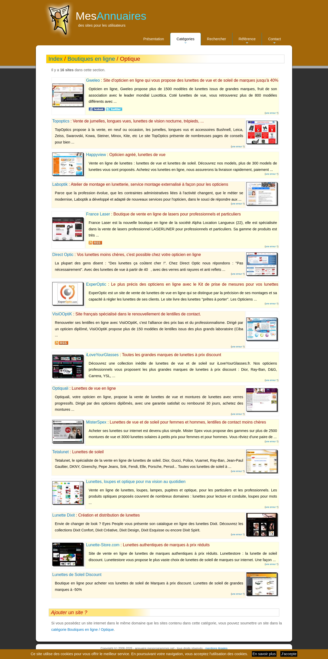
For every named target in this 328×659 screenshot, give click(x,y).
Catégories (185, 41)
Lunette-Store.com (102, 545)
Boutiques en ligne (91, 59)
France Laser (98, 214)
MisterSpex (96, 422)
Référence (247, 41)
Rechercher (216, 39)
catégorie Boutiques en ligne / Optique (82, 629)
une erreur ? (271, 113)
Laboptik (60, 184)
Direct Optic (63, 254)
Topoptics (60, 121)
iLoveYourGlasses (102, 355)
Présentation (153, 39)
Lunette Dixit (63, 515)
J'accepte (288, 654)
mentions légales (216, 648)
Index (55, 59)
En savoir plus (264, 654)
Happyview (96, 154)
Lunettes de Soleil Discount (76, 574)
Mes (111, 16)
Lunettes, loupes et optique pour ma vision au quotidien (136, 481)
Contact (274, 41)
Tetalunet (60, 452)
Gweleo (93, 80)
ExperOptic (96, 284)
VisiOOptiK (62, 314)
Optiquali (60, 388)
